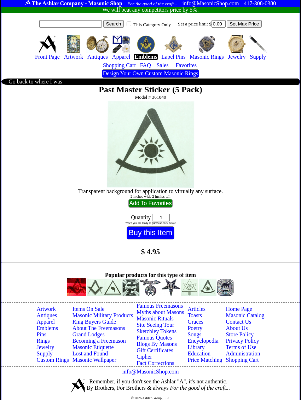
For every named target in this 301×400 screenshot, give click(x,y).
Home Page (239, 309)
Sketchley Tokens (156, 331)
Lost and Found (90, 353)
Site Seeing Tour (155, 325)
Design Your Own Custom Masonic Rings (150, 73)
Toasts (194, 315)
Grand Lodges (89, 334)
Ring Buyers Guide (94, 322)
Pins (41, 334)
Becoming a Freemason (99, 341)
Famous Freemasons (160, 306)
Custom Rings (52, 360)
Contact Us (238, 322)
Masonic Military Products (103, 315)
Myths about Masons (160, 312)
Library (195, 347)
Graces (195, 322)
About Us (237, 328)
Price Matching (204, 360)
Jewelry (45, 347)
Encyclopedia (202, 341)
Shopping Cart (242, 360)
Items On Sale (89, 309)
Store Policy (240, 334)
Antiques (46, 315)
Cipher (144, 357)
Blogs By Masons (157, 344)
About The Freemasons (99, 328)
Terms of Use (241, 347)
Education (198, 353)
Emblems (47, 328)
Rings (43, 341)
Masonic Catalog (245, 315)
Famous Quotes (154, 338)
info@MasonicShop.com (150, 372)
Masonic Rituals (155, 318)
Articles (196, 309)
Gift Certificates (155, 350)
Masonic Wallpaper (94, 360)
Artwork (46, 309)
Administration (243, 353)
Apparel (45, 322)
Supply (44, 353)
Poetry (194, 328)
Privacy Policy (242, 341)
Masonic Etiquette (93, 347)
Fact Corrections (155, 363)
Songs (194, 334)
